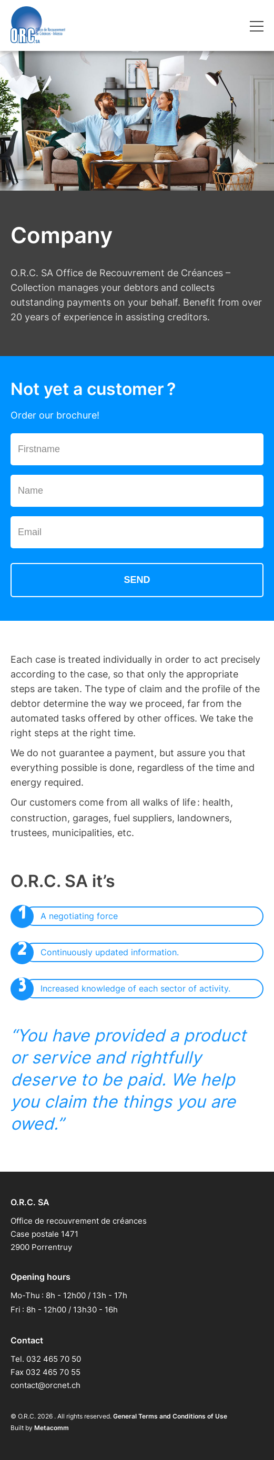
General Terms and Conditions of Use (170, 1416)
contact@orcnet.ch (45, 1385)
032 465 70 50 (53, 1359)
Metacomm (51, 1428)
